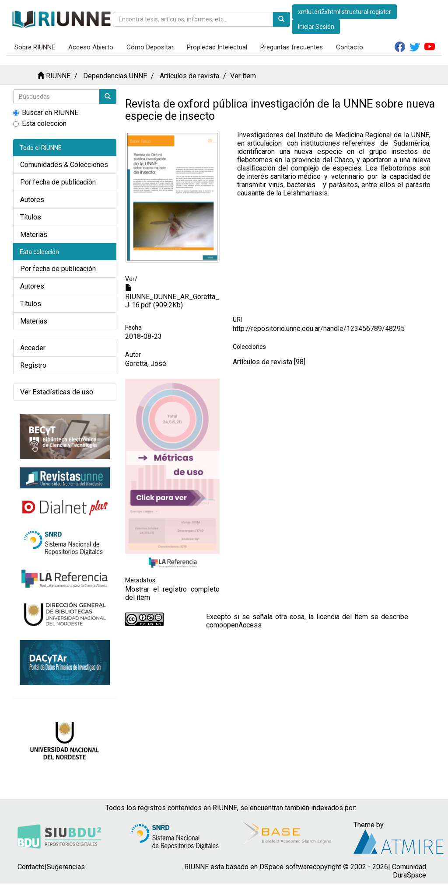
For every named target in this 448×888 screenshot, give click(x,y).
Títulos (30, 217)
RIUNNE (58, 76)
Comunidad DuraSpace (409, 871)
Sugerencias (66, 867)
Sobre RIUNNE (34, 47)
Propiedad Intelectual (217, 47)
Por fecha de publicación (58, 182)
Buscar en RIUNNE (45, 112)
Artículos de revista (189, 76)
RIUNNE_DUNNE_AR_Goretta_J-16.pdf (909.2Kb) (172, 297)
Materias (33, 234)
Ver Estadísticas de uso (56, 392)
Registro (33, 365)
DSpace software (286, 867)
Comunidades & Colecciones (64, 164)
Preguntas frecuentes (291, 47)
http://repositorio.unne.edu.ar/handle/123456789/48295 (319, 328)
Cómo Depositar (150, 47)
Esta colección (39, 123)
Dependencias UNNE (115, 76)
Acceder (33, 348)
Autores (32, 199)
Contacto (349, 47)
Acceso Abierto (90, 47)
